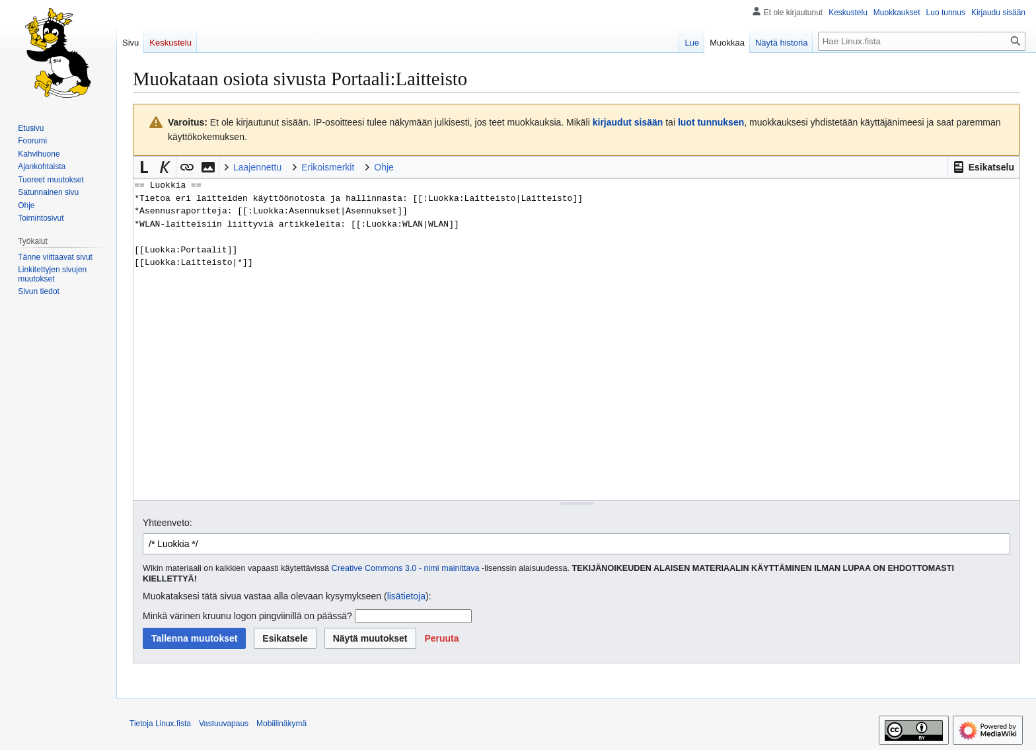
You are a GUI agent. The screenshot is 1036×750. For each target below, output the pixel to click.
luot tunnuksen (711, 122)
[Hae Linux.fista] (921, 41)
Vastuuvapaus (223, 723)
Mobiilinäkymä (281, 723)
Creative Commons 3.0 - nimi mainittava (406, 568)
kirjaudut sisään (628, 122)
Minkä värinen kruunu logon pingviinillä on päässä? (247, 616)
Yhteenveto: (167, 522)
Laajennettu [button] (257, 167)
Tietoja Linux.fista (160, 723)
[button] (983, 167)
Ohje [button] (384, 167)
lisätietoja (406, 596)
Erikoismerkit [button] (327, 167)
